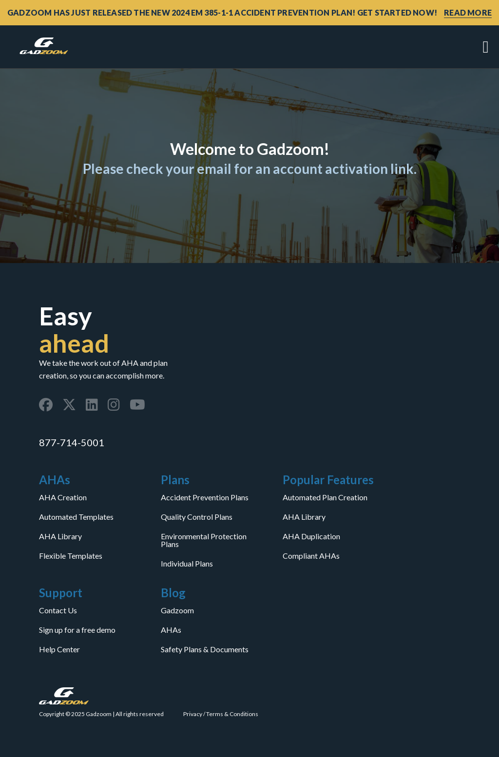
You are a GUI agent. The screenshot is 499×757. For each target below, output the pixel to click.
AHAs (171, 630)
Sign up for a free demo (77, 630)
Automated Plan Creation (325, 497)
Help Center (59, 649)
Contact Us (58, 610)
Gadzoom (177, 610)
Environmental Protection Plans (204, 540)
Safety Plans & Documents (205, 649)
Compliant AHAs (311, 556)
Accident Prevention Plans (205, 497)
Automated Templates (76, 517)
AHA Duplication (311, 536)
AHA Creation (63, 497)
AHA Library (60, 536)
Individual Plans (187, 564)
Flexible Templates (70, 556)
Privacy (192, 714)
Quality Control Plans (196, 517)
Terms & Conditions (232, 714)
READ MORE (468, 12)
